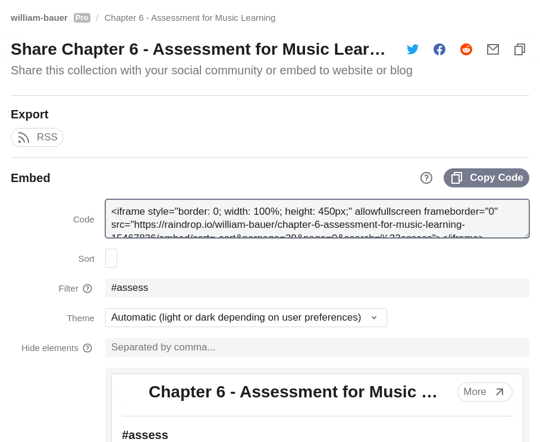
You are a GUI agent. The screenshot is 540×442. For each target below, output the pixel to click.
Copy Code (486, 178)
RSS (37, 137)
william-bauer (50, 17)
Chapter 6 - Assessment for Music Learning (190, 17)
